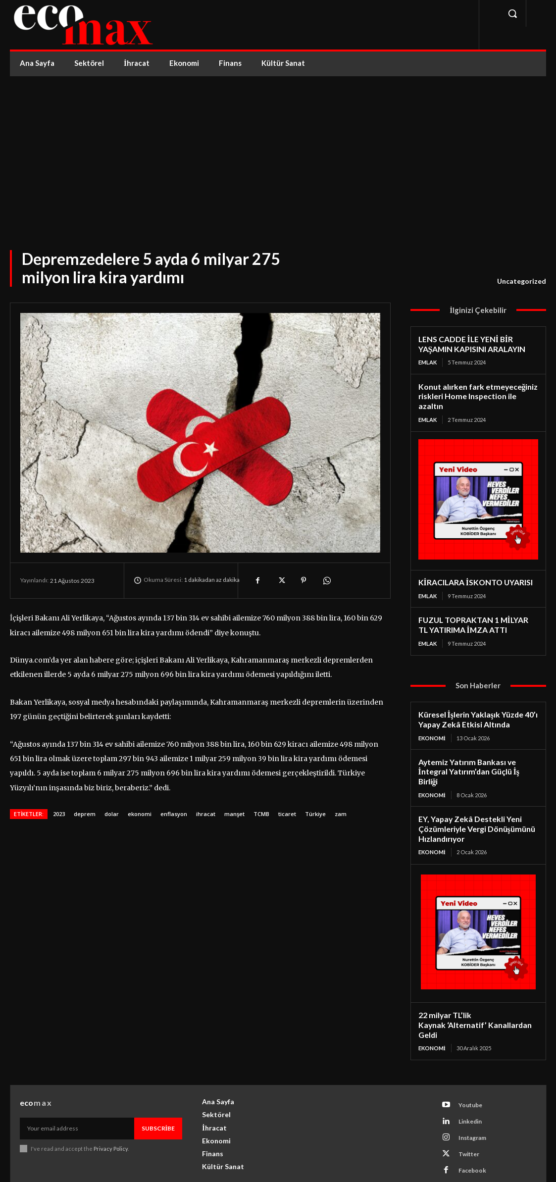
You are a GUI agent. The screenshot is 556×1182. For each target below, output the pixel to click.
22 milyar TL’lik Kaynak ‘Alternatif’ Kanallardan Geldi (477, 993)
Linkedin (469, 1083)
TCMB (261, 814)
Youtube (470, 1067)
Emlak (427, 361)
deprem (85, 814)
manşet (234, 814)
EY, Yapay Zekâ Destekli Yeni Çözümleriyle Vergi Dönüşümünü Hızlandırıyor (475, 803)
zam (341, 814)
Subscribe (158, 1091)
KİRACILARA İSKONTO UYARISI (472, 570)
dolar (111, 814)
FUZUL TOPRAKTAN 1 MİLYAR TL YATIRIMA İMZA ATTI (477, 612)
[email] (77, 1091)
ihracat (205, 814)
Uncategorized (521, 281)
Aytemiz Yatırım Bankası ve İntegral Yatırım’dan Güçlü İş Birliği (477, 752)
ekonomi (140, 814)
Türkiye (315, 814)
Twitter (468, 1116)
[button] (512, 13)
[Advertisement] (278, 150)
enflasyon (173, 814)
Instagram (472, 1100)
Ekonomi (432, 723)
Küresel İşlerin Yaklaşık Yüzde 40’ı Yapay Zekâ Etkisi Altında (476, 705)
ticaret (287, 814)
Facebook (472, 1132)
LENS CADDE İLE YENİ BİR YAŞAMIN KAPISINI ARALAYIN (470, 343)
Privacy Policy (111, 1111)
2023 (59, 814)
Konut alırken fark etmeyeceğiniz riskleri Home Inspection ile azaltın (478, 390)
